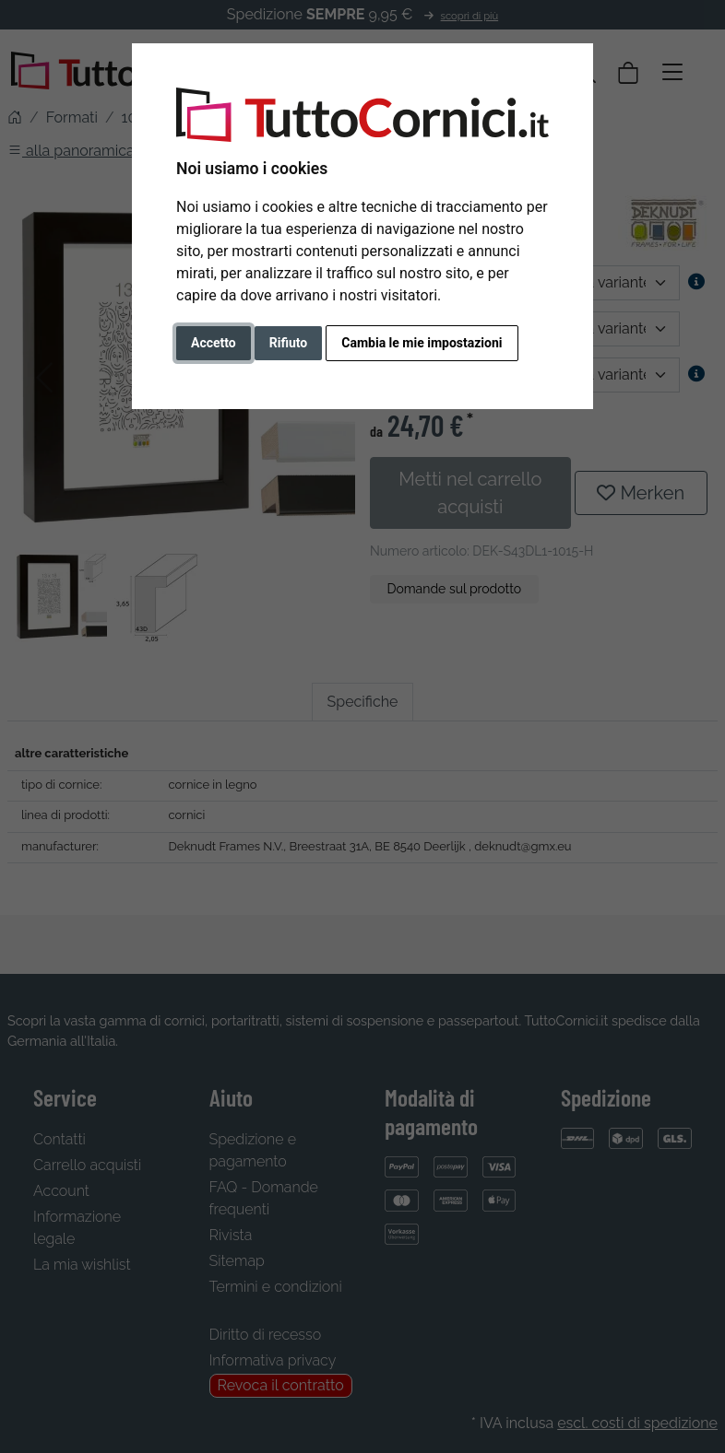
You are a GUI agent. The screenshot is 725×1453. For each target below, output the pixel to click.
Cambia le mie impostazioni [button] (421, 342)
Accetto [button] (213, 342)
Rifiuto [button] (288, 342)
